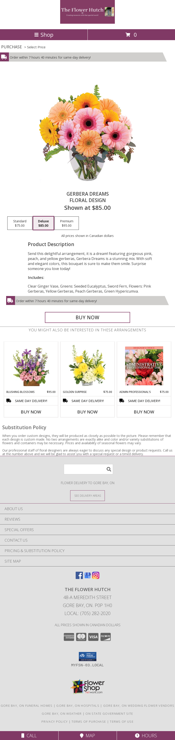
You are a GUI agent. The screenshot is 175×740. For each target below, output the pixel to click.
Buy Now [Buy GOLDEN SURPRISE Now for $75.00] (87, 412)
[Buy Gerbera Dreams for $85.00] (87, 317)
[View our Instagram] (95, 577)
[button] (87, 656)
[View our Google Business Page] (87, 577)
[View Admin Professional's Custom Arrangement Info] (144, 366)
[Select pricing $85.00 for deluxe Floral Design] (43, 223)
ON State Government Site (109, 713)
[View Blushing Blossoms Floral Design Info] (31, 366)
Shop (43, 34)
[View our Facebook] (79, 577)
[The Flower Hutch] (87, 22)
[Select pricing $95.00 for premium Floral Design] (67, 223)
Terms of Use (122, 721)
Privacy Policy (54, 721)
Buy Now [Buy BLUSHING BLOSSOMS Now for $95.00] (31, 412)
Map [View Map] (87, 735)
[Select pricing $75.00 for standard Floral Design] (20, 223)
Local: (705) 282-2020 (87, 613)
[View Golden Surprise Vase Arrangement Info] (88, 366)
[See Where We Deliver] (87, 495)
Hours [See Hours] (146, 735)
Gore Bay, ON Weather (62, 713)
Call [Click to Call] (29, 735)
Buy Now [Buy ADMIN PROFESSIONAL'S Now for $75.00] (144, 412)
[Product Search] (88, 469)
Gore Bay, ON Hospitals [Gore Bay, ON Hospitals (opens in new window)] (77, 706)
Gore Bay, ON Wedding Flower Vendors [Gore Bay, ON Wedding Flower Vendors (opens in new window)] (139, 706)
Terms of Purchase (89, 721)
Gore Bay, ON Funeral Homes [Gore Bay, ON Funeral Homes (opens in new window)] (27, 706)
